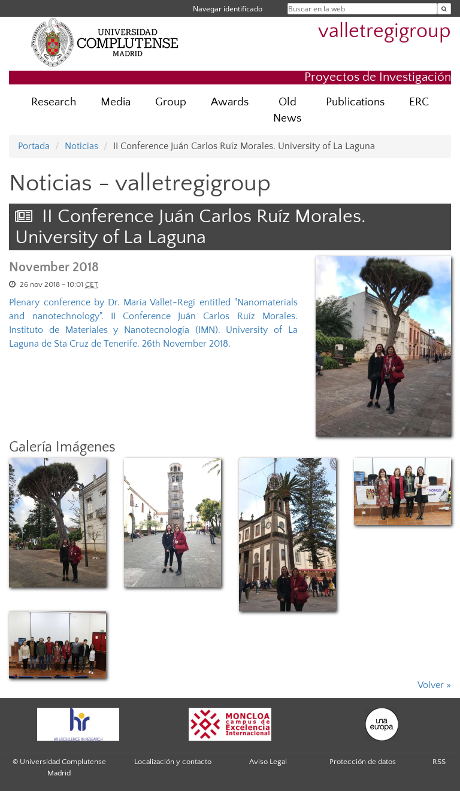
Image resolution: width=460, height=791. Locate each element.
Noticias (81, 146)
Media (116, 102)
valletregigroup (384, 31)
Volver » (434, 685)
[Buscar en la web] (444, 8)
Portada (34, 146)
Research (53, 102)
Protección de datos (362, 761)
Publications (355, 102)
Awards (230, 102)
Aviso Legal (268, 761)
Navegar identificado (227, 9)
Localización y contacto (172, 761)
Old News (287, 110)
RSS (439, 761)
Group (170, 102)
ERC (419, 102)
